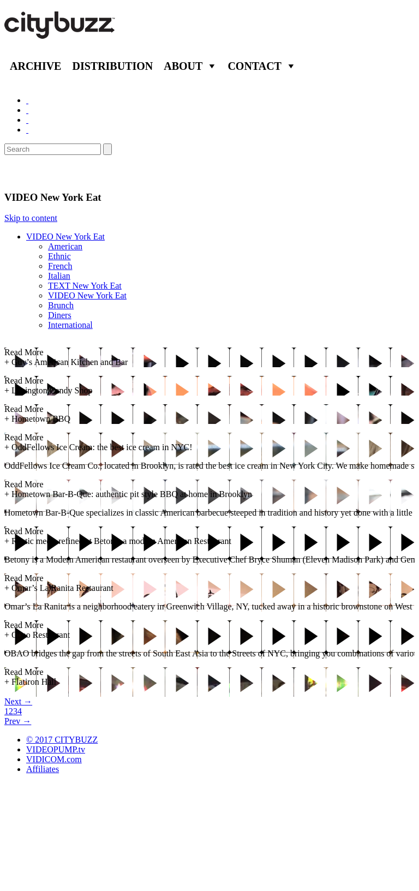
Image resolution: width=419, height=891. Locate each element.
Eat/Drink (32, 173)
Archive (35, 66)
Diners (59, 315)
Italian (59, 275)
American (65, 246)
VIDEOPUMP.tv (55, 749)
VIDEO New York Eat (65, 236)
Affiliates (42, 769)
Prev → (17, 721)
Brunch (61, 305)
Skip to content (30, 218)
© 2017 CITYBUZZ (62, 739)
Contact (255, 66)
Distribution (112, 66)
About (183, 66)
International (70, 325)
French (60, 266)
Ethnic (59, 256)
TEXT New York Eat (85, 285)
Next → (18, 701)
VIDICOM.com (54, 759)
